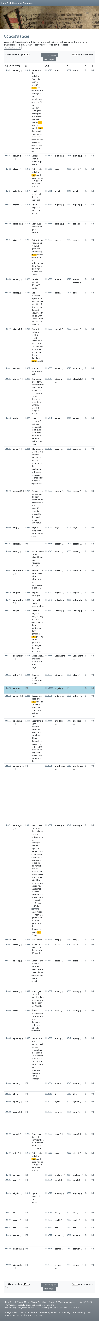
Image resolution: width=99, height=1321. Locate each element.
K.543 (69, 944)
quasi (39, 223)
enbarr (16, 696)
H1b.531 (48, 191)
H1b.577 (48, 1235)
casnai (34, 746)
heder (34, 226)
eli (14, 1094)
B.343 (27, 944)
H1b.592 (48, 491)
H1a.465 (8, 491)
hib (42, 361)
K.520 (69, 279)
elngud (35, 158)
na (38, 102)
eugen (34, 613)
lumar (34, 274)
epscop (16, 1038)
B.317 (27, 191)
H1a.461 (8, 368)
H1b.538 (48, 329)
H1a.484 (8, 1010)
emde (16, 279)
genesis (35, 633)
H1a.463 (8, 418)
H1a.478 (8, 766)
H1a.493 (8, 1180)
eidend (16, 223)
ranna (34, 1028)
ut (42, 298)
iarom (40, 897)
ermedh (76, 1235)
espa (34, 432)
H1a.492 (8, 1175)
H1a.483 (8, 991)
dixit (33, 301)
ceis (33, 1019)
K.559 (69, 1220)
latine (34, 387)
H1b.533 (48, 223)
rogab (34, 862)
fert (33, 180)
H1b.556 (48, 766)
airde (34, 402)
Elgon (34, 204)
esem (57, 329)
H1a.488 (8, 1101)
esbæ (75, 418)
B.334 (27, 600)
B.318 (27, 204)
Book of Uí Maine (39, 1312)
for (37, 321)
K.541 (69, 825)
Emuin (34, 70)
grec (41, 140)
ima (33, 972)
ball (39, 194)
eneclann (17, 720)
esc (41, 491)
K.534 (69, 610)
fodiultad (36, 172)
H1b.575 (48, 1220)
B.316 (27, 169)
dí (41, 402)
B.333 (27, 592)
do (36, 210)
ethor (57, 675)
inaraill (38, 900)
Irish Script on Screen (32, 1315)
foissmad (36, 874)
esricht (58, 368)
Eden (34, 223)
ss (35, 749)
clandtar (35, 726)
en (41, 570)
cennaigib (38, 1052)
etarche (58, 379)
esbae (57, 418)
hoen (34, 82)
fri (33, 749)
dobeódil (35, 741)
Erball (34, 191)
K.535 (69, 655)
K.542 (69, 939)
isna (33, 1041)
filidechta (36, 1030)
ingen (39, 991)
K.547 (69, 1038)
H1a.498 (8, 1235)
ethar (16, 675)
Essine (34, 240)
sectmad (35, 883)
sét (33, 914)
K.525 (69, 418)
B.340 (27, 720)
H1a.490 (8, 1134)
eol (33, 210)
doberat (35, 310)
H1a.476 (8, 696)
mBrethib (36, 966)
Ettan (16, 991)
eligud (58, 155)
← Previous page (49, 55)
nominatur (36, 522)
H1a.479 (8, 825)
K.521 (69, 292)
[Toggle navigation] (95, 3)
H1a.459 (8, 292)
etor (75, 675)
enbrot (58, 570)
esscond (17, 491)
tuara (38, 472)
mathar (34, 857)
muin (34, 105)
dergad (35, 851)
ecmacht (37, 1016)
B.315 (27, 155)
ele (39, 355)
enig (35, 886)
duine (40, 477)
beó (33, 424)
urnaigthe (36, 295)
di (39, 517)
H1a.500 (8, 1265)
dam (35, 332)
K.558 (69, 1212)
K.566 (69, 991)
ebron (16, 960)
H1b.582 (48, 991)
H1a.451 (8, 70)
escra (35, 1047)
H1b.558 (48, 939)
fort (39, 923)
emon (16, 70)
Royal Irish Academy (76, 1312)
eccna (16, 1112)
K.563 (69, 1265)
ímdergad (36, 842)
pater (34, 1067)
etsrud (58, 1248)
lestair (34, 499)
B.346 (27, 1010)
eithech (58, 1265)
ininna (34, 891)
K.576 (69, 491)
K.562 (69, 1248)
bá (41, 427)
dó (40, 950)
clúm (34, 266)
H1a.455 (8, 204)
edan (57, 991)
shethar (35, 871)
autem (35, 639)
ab (38, 226)
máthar (37, 865)
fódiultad (36, 76)
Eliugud (35, 155)
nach (37, 914)
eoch (34, 735)
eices (75, 1010)
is (39, 143)
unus (33, 145)
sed (39, 148)
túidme (35, 349)
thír (33, 920)
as (39, 137)
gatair (34, 917)
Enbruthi (36, 600)
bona (37, 648)
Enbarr (35, 696)
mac (38, 854)
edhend (76, 223)
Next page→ (49, 59)
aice (40, 321)
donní (34, 631)
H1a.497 (8, 1227)
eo (41, 226)
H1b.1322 (49, 688)
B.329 (27, 491)
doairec (35, 1022)
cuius (34, 1000)
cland (37, 658)
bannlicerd (36, 997)
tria (38, 505)
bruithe (40, 606)
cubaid (35, 897)
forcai (39, 1061)
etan (40, 1003)
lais (37, 186)
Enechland (36, 720)
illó (33, 953)
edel (33, 313)
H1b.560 (48, 960)
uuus (36, 148)
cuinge (34, 352)
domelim (37, 451)
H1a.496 (8, 1220)
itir (35, 429)
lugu (40, 161)
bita (33, 880)
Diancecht (36, 994)
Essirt (34, 169)
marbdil (35, 744)
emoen (35, 119)
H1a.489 (8, 1112)
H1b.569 (48, 169)
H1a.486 (8, 1083)
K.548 (69, 1083)
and (33, 96)
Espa (34, 418)
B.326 (27, 379)
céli (40, 871)
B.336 (27, 655)
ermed (16, 1235)
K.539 (69, 720)
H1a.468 (8, 551)
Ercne (34, 944)
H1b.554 (48, 696)
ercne (16, 944)
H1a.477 (8, 720)
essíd (41, 551)
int (33, 346)
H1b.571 (48, 1180)
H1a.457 (8, 240)
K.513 (69, 155)
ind (39, 886)
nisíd (35, 554)
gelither (35, 713)
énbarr (34, 716)
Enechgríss (36, 888)
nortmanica (37, 585)
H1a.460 (8, 329)
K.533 (69, 600)
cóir (38, 183)
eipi (35, 1061)
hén (38, 269)
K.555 (69, 1180)
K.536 (69, 675)
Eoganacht (18, 655)
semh (34, 335)
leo (40, 116)
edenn (58, 223)
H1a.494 (8, 1193)
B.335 (27, 610)
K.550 (69, 1101)
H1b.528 (48, 70)
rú (40, 828)
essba (15, 418)
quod (34, 178)
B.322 (27, 279)
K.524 (69, 379)
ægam (36, 481)
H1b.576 (48, 1227)
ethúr (34, 677)
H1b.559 (48, 944)
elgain (16, 204)
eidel (15, 292)
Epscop (35, 1073)
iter (35, 164)
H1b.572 (48, 204)
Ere (33, 939)
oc (42, 346)
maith (34, 441)
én (34, 243)
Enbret (35, 570)
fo (39, 410)
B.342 (27, 939)
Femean (35, 324)
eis (40, 169)
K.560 (69, 1227)
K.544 (69, 960)
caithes (35, 477)
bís (39, 499)
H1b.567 (48, 1112)
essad (57, 551)
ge (41, 379)
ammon (39, 134)
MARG (34, 88)
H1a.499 (8, 1248)
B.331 (27, 551)
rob (33, 116)
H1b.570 (48, 1175)
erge (57, 527)
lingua (34, 587)
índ (33, 903)
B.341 (27, 825)
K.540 (69, 766)
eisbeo (34, 421)
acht (42, 90)
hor (35, 683)
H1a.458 (8, 279)
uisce (35, 494)
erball (16, 191)
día (41, 307)
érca (37, 903)
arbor (34, 576)
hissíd (40, 557)
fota (34, 304)
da (36, 396)
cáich (38, 752)
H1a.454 (8, 191)
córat (34, 343)
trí (41, 304)
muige (34, 315)
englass (16, 592)
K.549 (69, 1094)
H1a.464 (8, 449)
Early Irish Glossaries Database (17, 3)
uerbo (34, 533)
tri (42, 313)
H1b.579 (48, 1265)
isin (35, 137)
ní (32, 429)
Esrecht (35, 368)
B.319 (27, 223)
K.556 (69, 204)
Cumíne (39, 301)
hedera (35, 232)
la (40, 514)
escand (58, 491)
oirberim (35, 454)
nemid (34, 969)
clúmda (35, 271)
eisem (16, 329)
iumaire (35, 405)
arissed (35, 557)
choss (34, 505)
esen (57, 240)
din (33, 73)
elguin (58, 204)
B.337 (27, 675)
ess (41, 240)
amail (39, 860)
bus (38, 735)
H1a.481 (8, 944)
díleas (34, 738)
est (38, 229)
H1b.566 (48, 1101)
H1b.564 (48, 1083)
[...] (20, 70)
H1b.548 (48, 592)
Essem (34, 329)
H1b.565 (48, 1094)
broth (39, 579)
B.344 (27, 960)
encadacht (36, 251)
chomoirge (36, 929)
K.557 (69, 527)
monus (34, 140)
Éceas (34, 1010)
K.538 (69, 696)
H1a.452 (8, 155)
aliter (34, 1058)
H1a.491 (8, 1153)
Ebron (34, 960)
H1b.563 (48, 1038)
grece (34, 381)
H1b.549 (48, 600)
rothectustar (37, 263)
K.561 (69, 1235)
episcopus (36, 1078)
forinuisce (36, 707)
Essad (34, 551)
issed (41, 755)
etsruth (76, 1248)
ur (41, 680)
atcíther (35, 837)
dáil (33, 502)
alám (40, 746)
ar (42, 113)
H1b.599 (48, 527)
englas (58, 592)
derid (34, 197)
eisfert (39, 180)
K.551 (69, 1112)
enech (36, 828)
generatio (36, 642)
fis (38, 1028)
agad (34, 848)
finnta (34, 282)
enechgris (17, 825)
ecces (15, 1010)
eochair (16, 1175)
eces (57, 1010)
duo (33, 151)
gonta (34, 213)
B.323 (27, 292)
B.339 (27, 696)
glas (38, 595)
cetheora (36, 1025)
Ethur (34, 675)
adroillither (36, 758)
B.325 (27, 368)
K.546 (69, 1010)
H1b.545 (48, 543)
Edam (34, 449)
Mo (37, 304)
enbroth (77, 570)
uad (38, 953)
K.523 (69, 368)
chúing (34, 355)
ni (32, 84)
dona (39, 361)
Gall (33, 1055)
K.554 (69, 1175)
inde (33, 710)
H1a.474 (8, 675)
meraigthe (36, 113)
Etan (34, 991)
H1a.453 (8, 169)
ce (39, 210)
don (39, 352)
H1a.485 (8, 1038)
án (40, 903)
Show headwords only (12, 48)
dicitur (40, 387)
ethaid (34, 680)
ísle (40, 393)
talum (34, 393)
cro (38, 848)
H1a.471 (8, 600)
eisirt (15, 169)
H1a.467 (8, 543)
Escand (35, 491)
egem (16, 1101)
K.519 (69, 240)
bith (33, 457)
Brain (34, 307)
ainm (37, 497)
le (32, 1052)
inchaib (35, 834)
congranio (36, 1070)
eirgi (15, 527)
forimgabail (37, 110)
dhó (35, 93)
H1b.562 (48, 1010)
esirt (57, 169)
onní (33, 1075)
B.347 (27, 1038)
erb (14, 1227)
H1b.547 (48, 570)
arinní (34, 723)
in (37, 197)
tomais (35, 1050)
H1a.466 (8, 527)
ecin (15, 1180)
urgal (57, 688)
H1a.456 (8, 223)
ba (40, 944)
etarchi (76, 379)
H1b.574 (48, 1212)
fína (40, 1050)
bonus (34, 619)
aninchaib (36, 729)
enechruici (60, 766)
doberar (35, 950)
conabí (34, 161)
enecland (59, 720)
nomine (40, 1000)
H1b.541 (48, 418)
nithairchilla (37, 371)
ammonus (35, 143)
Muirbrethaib (37, 1044)
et (42, 178)
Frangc (40, 1055)
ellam (15, 1083)
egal (57, 1220)
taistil (34, 877)
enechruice (18, 766)
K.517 (69, 223)
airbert (35, 463)
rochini (34, 664)
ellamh (58, 1083)
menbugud (36, 469)
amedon (35, 108)
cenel (34, 661)
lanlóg (39, 749)
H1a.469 (8, 570)
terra (39, 381)
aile (41, 914)
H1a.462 (8, 379)
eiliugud (17, 155)
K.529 (69, 543)
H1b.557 (48, 825)
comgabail (36, 530)
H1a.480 (8, 939)
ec (14, 1212)
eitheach (17, 1265)
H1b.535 (48, 240)
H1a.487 (8, 1094)
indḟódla (35, 906)
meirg (34, 978)
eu (38, 616)
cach (33, 472)
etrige (34, 410)
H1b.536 (48, 279)
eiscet (16, 543)
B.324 (27, 329)
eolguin (35, 207)
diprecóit (36, 298)
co (33, 683)
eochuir (58, 1175)
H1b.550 (48, 610)
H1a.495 (8, 1212)
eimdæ (58, 279)
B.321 (27, 240)
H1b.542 (48, 449)
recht (34, 374)
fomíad (35, 755)
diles (38, 880)
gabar (34, 923)
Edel (34, 292)
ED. (40, 122)
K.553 (69, 169)
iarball (34, 194)
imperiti (34, 484)
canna (34, 520)
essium (37, 346)
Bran (38, 313)
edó (41, 449)
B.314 (27, 70)
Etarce (35, 379)
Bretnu (35, 517)
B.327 (27, 418)
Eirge (34, 527)
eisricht (16, 368)
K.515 (69, 191)
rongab (34, 854)
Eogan (16, 610)
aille (37, 116)
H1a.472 (8, 610)
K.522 (69, 329)
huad (34, 947)
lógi (41, 883)
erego (40, 533)
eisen (15, 240)
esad (15, 551)
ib (38, 891)
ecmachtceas (37, 1013)
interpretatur (38, 384)
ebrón (40, 969)
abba (34, 1064)
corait (34, 337)
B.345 (27, 991)
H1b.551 (48, 655)
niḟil (39, 421)
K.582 (69, 70)
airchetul (37, 1005)
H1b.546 (48, 551)
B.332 (27, 570)
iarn (41, 960)
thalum (35, 399)
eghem (76, 1101)
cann (41, 494)
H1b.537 (48, 292)
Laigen (35, 318)
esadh (76, 551)
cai (38, 1067)
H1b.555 (48, 720)
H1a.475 (8, 688)
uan (35, 704)
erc (14, 939)
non (33, 148)
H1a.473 (8, 655)
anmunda (36, 200)
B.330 (27, 527)
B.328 (27, 449)
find (33, 321)
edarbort (17, 688)
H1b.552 (48, 675)
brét (40, 573)
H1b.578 (48, 1248)
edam (16, 449)
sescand (35, 514)
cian (33, 831)
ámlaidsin (36, 340)
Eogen (58, 610)
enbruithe (18, 570)
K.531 (69, 570)
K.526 (69, 449)
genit (39, 93)
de (33, 164)
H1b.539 (48, 368)
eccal (15, 1220)
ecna (57, 1112)
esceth (58, 543)
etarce (16, 379)
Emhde (35, 279)
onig (33, 752)
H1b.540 (48, 379)
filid (41, 102)
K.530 (69, 551)
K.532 (69, 592)
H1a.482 (8, 960)
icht (33, 658)
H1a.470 (8, 592)
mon (34, 134)
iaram (39, 343)
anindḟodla (36, 894)
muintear (39, 972)
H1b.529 (48, 155)
